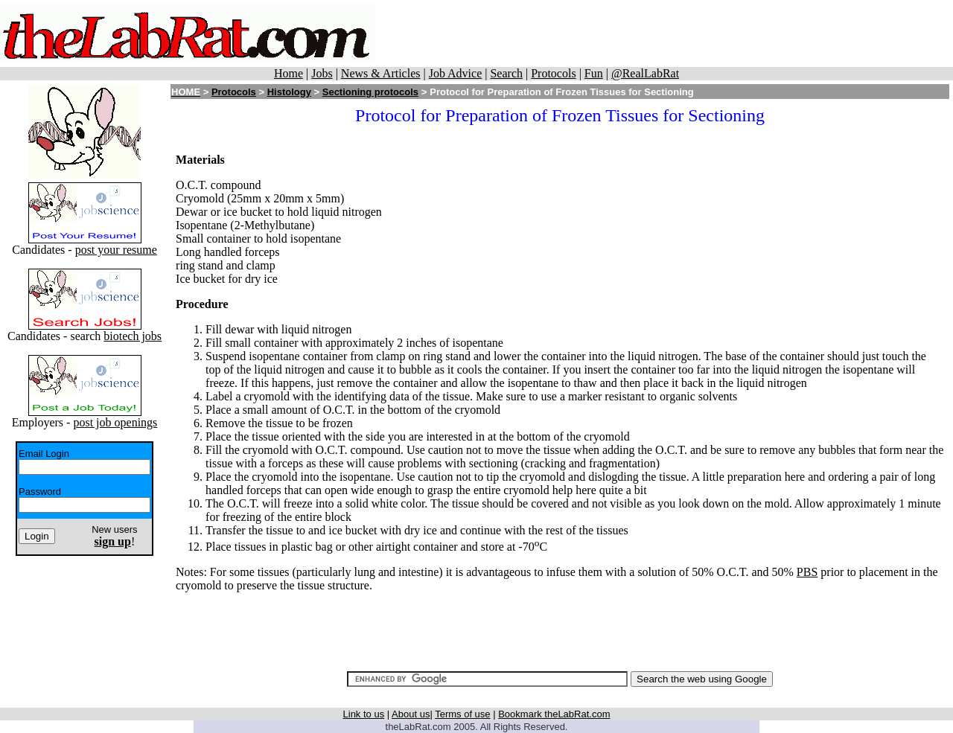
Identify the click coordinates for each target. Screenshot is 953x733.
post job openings (115, 422)
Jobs (321, 73)
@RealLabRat (645, 73)
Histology (289, 91)
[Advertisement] (664, 33)
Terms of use (462, 714)
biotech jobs (132, 336)
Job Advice (455, 73)
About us (411, 714)
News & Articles (381, 73)
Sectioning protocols (370, 91)
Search (506, 73)
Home (288, 73)
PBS (807, 572)
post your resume (116, 249)
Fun (593, 73)
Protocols (553, 73)
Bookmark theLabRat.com (554, 714)
